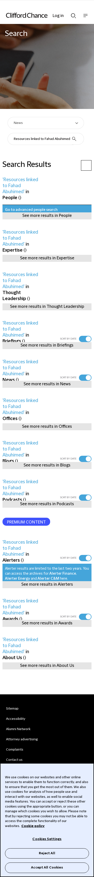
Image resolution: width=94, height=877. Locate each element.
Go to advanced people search (31, 210)
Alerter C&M (48, 579)
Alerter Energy (17, 579)
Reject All (47, 853)
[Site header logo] (39, 15)
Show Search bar (73, 15)
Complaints (14, 750)
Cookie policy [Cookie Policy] (33, 826)
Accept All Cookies (47, 868)
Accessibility (15, 719)
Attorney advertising (22, 739)
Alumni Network (18, 729)
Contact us (14, 760)
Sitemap (12, 709)
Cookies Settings (46, 839)
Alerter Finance (62, 574)
